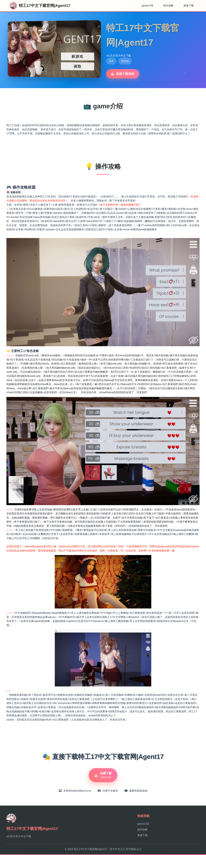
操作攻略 (168, 5)
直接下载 (188, 5)
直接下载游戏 (122, 73)
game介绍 (147, 5)
